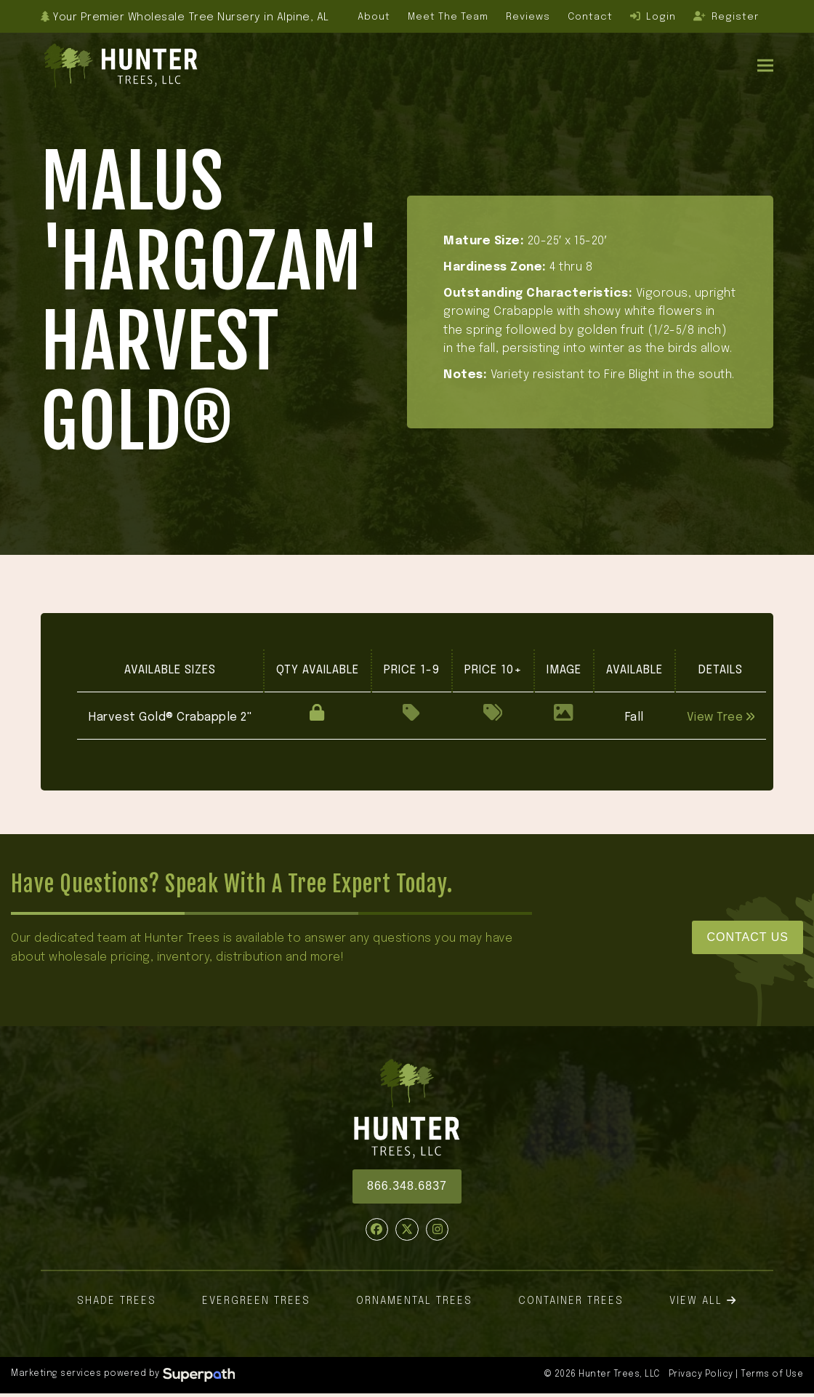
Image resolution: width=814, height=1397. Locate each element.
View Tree (721, 717)
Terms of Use (772, 1374)
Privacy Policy (701, 1374)
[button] (765, 65)
